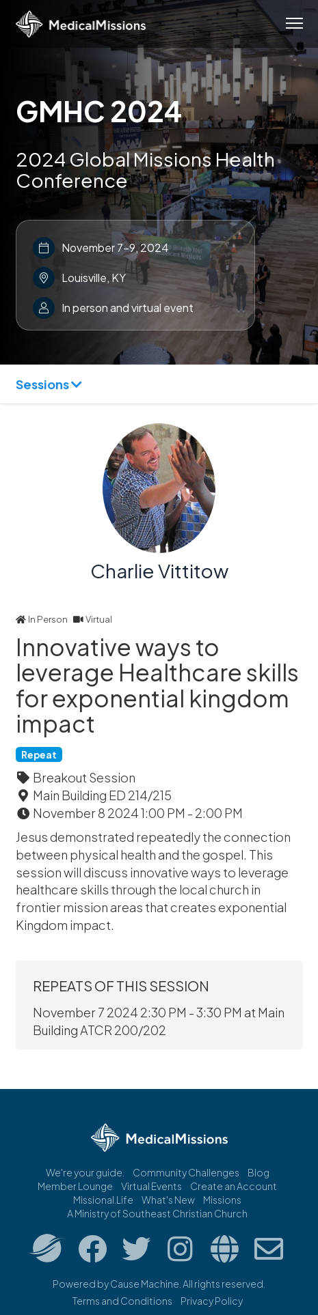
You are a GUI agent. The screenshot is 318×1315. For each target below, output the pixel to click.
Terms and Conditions (122, 1301)
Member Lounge (75, 1186)
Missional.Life (103, 1199)
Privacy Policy (212, 1301)
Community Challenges (186, 1172)
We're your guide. (85, 1172)
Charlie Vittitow (159, 570)
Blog (258, 1172)
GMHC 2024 (99, 110)
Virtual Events (151, 1186)
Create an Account (233, 1186)
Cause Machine (144, 1283)
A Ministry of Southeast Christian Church (157, 1213)
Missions (222, 1199)
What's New (168, 1199)
